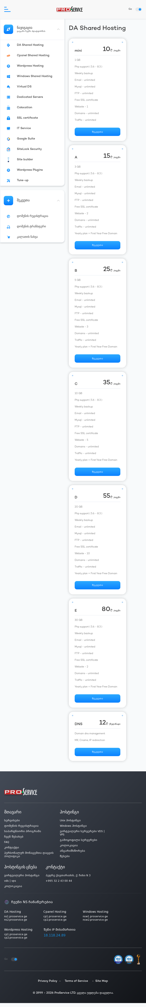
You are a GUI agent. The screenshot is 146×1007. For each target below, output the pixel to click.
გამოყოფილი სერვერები (78, 844)
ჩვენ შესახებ (13, 840)
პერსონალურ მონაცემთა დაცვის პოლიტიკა (29, 858)
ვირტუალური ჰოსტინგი (21, 879)
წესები (65, 860)
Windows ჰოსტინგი (73, 829)
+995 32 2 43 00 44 (59, 884)
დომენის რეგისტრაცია (21, 829)
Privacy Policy (47, 985)
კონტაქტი (11, 851)
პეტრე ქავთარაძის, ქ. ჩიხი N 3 (68, 879)
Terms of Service (76, 985)
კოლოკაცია (69, 849)
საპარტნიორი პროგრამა (22, 835)
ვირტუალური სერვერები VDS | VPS (82, 837)
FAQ (6, 846)
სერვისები (12, 824)
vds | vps (10, 884)
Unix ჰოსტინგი (70, 824)
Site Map (101, 985)
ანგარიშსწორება (72, 854)
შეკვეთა (97, 132)
